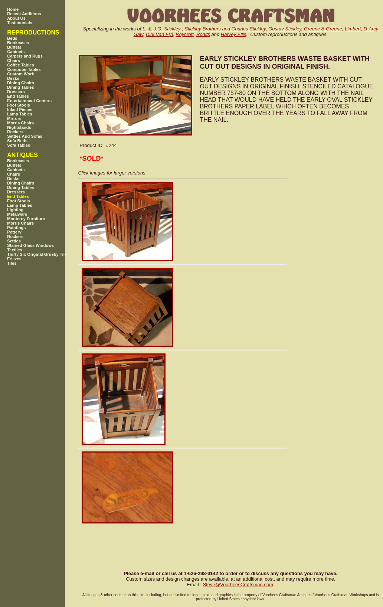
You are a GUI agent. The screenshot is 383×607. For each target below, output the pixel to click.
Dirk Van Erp (159, 34)
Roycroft (184, 34)
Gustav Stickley (284, 29)
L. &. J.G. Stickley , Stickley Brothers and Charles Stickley (204, 29)
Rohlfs (203, 34)
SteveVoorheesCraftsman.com (238, 584)
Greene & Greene (323, 29)
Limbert (353, 29)
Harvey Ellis (233, 34)
